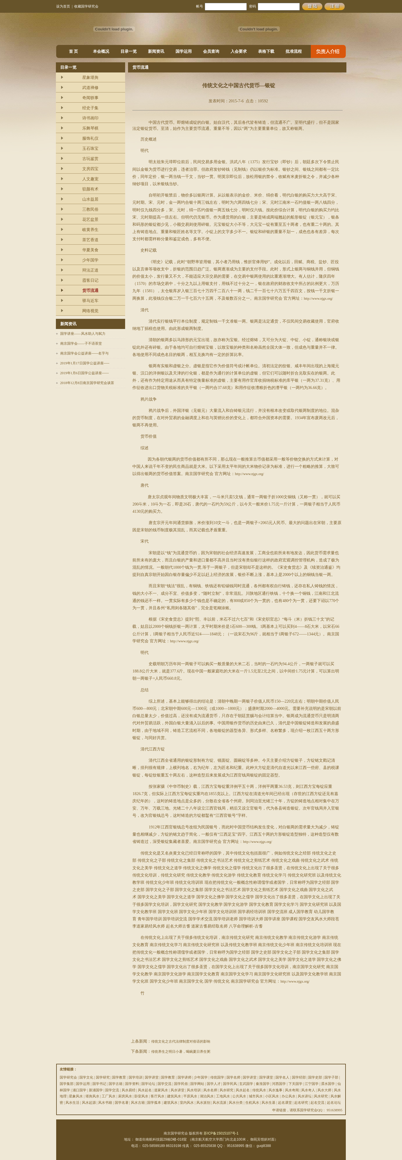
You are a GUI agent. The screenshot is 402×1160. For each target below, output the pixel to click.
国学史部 (315, 1077)
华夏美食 (90, 250)
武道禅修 (90, 88)
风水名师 (210, 1090)
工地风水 (223, 1096)
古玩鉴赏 (90, 159)
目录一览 (128, 51)
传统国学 (217, 1077)
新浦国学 (96, 1090)
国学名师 (233, 1077)
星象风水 (76, 1096)
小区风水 (272, 1096)
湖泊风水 (207, 1096)
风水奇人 (308, 1090)
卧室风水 (141, 1096)
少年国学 (90, 260)
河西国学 (279, 1084)
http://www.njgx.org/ (318, 299)
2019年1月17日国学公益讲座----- (84, 363)
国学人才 (214, 1084)
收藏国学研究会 (86, 6)
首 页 (73, 51)
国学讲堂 (152, 1077)
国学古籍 (116, 1084)
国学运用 (184, 51)
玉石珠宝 (90, 148)
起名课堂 (285, 1103)
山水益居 (90, 199)
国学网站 (197, 1084)
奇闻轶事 (90, 98)
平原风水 (190, 1096)
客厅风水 (158, 1096)
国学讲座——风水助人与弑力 (82, 334)
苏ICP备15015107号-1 (221, 1133)
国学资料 (132, 1084)
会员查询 (211, 51)
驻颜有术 (90, 189)
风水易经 (129, 1090)
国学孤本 (154, 1103)
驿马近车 (90, 301)
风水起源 (89, 1103)
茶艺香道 (90, 240)
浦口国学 (79, 1090)
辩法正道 (90, 270)
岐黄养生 (90, 230)
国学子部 (331, 1077)
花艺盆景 (90, 219)
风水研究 (226, 1090)
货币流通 (90, 290)
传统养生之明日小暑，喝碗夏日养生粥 (180, 1052)
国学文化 (86, 1077)
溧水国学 (328, 1084)
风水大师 (324, 1090)
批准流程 (294, 51)
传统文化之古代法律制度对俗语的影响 (180, 1041)
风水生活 (72, 1103)
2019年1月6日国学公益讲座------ (84, 373)
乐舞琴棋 (90, 128)
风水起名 (145, 1090)
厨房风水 (125, 1096)
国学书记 (99, 1084)
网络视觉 (90, 311)
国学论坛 (148, 1084)
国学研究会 (68, 1077)
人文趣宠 (90, 179)
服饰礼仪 (90, 138)
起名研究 (301, 1103)
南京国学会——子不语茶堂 (81, 343)
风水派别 (203, 1103)
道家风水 (161, 1090)
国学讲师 (184, 1077)
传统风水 (259, 1090)
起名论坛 (334, 1103)
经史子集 (90, 108)
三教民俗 (90, 209)
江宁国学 (312, 1084)
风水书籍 (105, 1103)
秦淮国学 (263, 1084)
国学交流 (164, 1084)
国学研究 (103, 1077)
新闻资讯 (156, 51)
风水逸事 (275, 1090)
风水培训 (194, 1090)
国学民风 (230, 1084)
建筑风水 (174, 1096)
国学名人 (282, 1077)
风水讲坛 (305, 1096)
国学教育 (119, 1077)
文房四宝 (90, 169)
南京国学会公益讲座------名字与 (84, 353)
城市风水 (256, 1096)
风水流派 (219, 1103)
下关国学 (295, 1084)
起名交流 (317, 1103)
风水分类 (236, 1103)
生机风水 (252, 1103)
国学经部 (299, 1077)
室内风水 (187, 1103)
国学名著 (122, 1103)
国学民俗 (181, 1084)
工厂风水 (109, 1096)
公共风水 (239, 1096)
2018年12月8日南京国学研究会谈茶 (87, 383)
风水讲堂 (177, 1090)
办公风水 (288, 1096)
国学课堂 (266, 1077)
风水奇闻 (292, 1090)
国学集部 (67, 1084)
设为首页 (63, 6)
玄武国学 (246, 1084)
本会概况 (101, 51)
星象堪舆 (90, 77)
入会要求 (239, 51)
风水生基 (268, 1103)
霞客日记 (90, 280)
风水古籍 (138, 1103)
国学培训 (135, 1077)
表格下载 (266, 51)
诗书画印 (90, 118)
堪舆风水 (92, 1096)
